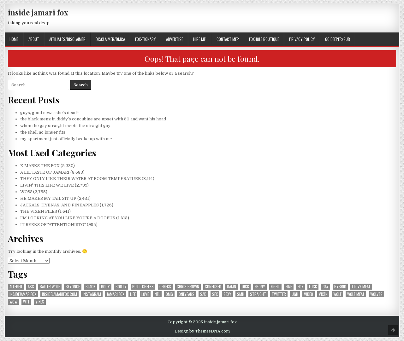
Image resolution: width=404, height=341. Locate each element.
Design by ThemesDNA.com (202, 331)
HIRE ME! (199, 39)
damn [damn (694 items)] (231, 287)
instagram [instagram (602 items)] (92, 294)
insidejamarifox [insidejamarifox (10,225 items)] (22, 294)
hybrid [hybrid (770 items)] (340, 287)
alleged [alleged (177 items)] (15, 287)
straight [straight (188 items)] (258, 294)
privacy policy (302, 39)
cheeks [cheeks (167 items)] (165, 287)
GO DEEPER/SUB (337, 39)
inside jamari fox (38, 12)
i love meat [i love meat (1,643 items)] (361, 287)
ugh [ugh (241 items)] (295, 294)
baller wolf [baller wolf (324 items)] (50, 287)
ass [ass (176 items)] (31, 287)
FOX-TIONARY (145, 39)
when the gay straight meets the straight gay (65, 125)
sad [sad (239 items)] (203, 294)
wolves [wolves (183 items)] (376, 294)
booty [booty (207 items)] (121, 287)
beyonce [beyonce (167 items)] (73, 287)
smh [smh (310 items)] (240, 294)
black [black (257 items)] (90, 287)
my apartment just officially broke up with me (66, 138)
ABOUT (33, 39)
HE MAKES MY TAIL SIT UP (48, 198)
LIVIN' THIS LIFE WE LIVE (47, 185)
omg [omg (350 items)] (169, 294)
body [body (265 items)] (105, 287)
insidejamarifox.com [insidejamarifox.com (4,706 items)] (59, 294)
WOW (26, 191)
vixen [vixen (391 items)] (323, 294)
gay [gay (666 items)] (326, 287)
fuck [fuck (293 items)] (313, 287)
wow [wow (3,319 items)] (13, 302)
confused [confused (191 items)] (213, 287)
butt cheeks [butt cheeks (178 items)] (143, 287)
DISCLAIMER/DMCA (110, 39)
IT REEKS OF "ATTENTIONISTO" (53, 224)
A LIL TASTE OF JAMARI (44, 172)
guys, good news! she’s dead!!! (50, 112)
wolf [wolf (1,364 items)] (337, 294)
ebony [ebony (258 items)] (260, 287)
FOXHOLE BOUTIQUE (264, 39)
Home (13, 39)
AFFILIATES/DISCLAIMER (67, 39)
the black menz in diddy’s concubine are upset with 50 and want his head (93, 119)
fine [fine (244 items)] (289, 287)
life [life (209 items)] (133, 294)
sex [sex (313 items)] (215, 294)
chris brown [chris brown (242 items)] (188, 287)
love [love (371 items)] (145, 294)
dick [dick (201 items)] (245, 287)
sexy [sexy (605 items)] (227, 294)
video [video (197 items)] (308, 294)
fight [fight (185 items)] (275, 287)
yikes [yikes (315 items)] (39, 302)
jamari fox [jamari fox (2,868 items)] (115, 294)
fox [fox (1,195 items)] (300, 287)
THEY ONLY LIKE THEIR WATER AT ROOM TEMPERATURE (80, 178)
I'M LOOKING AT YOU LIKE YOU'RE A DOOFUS (67, 218)
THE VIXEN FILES (38, 211)
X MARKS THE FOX (40, 165)
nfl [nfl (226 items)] (157, 294)
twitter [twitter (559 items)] (279, 294)
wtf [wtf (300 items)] (26, 302)
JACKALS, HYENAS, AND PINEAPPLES (59, 205)
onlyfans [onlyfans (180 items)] (186, 294)
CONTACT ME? (228, 39)
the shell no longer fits (42, 132)
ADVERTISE (174, 39)
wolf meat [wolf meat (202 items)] (356, 294)
